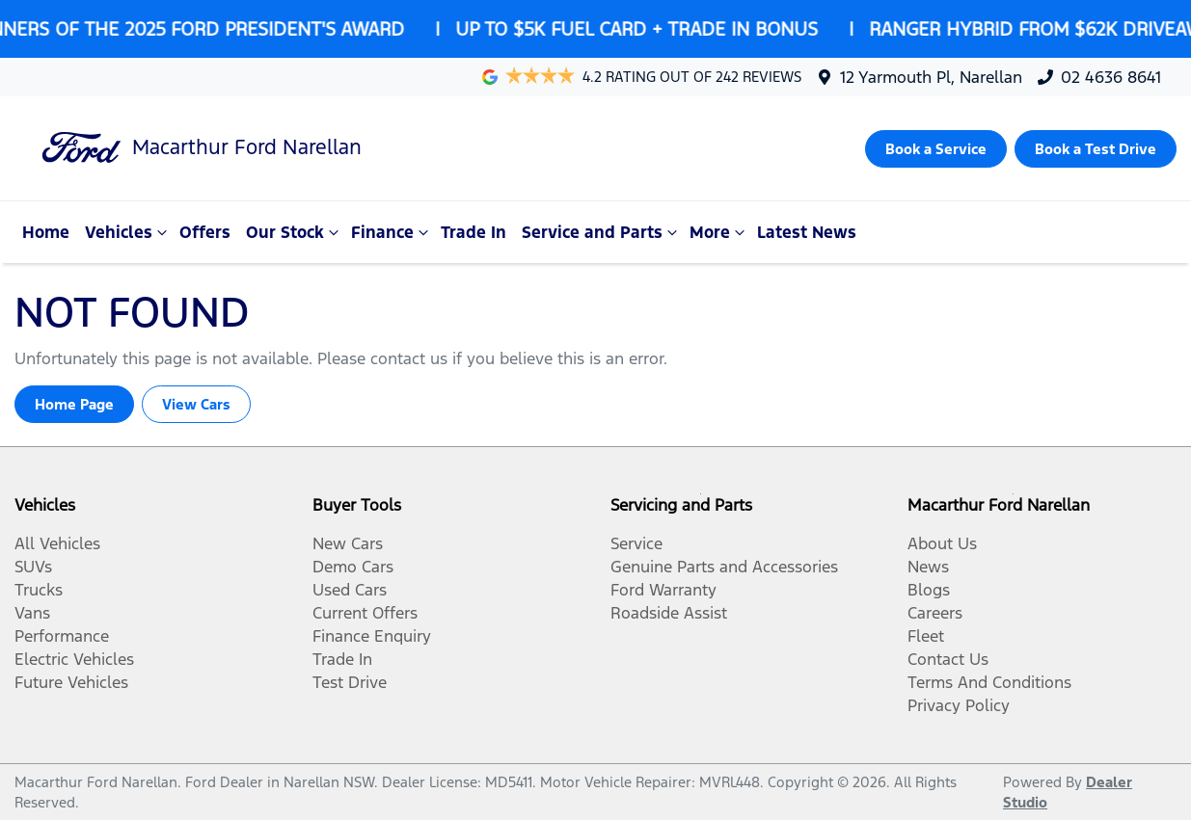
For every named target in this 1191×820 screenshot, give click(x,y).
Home (45, 232)
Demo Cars (352, 566)
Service (636, 543)
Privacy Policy (958, 705)
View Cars (196, 404)
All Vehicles (57, 543)
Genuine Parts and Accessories (724, 566)
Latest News (806, 232)
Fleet (925, 636)
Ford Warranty (663, 589)
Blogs (928, 589)
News (928, 566)
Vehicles (128, 232)
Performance (61, 636)
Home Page (74, 404)
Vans (32, 612)
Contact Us (947, 659)
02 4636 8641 (1111, 77)
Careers (934, 612)
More (719, 232)
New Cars (347, 543)
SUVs (33, 566)
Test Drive (349, 682)
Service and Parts (602, 232)
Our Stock (294, 232)
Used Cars (349, 589)
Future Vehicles (71, 682)
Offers (204, 232)
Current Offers (365, 612)
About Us (942, 543)
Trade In (473, 232)
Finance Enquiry (371, 636)
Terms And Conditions (989, 682)
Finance (392, 232)
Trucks (38, 589)
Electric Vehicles (74, 659)
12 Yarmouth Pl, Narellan (931, 77)
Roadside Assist (668, 612)
